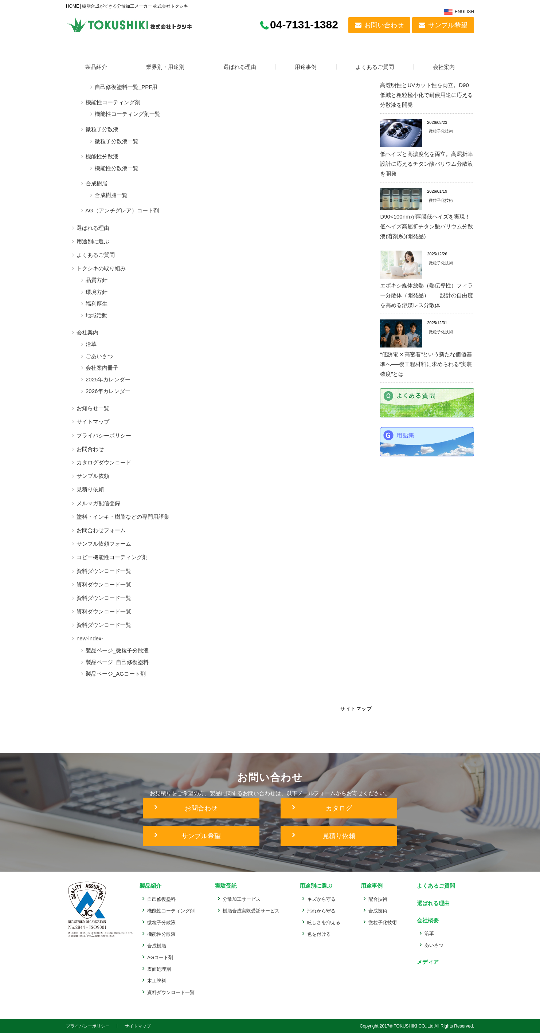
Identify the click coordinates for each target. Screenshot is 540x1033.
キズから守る (321, 899)
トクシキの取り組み (101, 268)
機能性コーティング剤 (113, 102)
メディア (427, 961)
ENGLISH (464, 11)
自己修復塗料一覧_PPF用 (126, 87)
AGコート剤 (160, 957)
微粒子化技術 (441, 131)
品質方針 (96, 280)
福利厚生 (96, 304)
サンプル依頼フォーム (104, 544)
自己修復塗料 (161, 899)
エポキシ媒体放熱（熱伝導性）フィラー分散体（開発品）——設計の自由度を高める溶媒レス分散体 (426, 295)
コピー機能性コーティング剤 (112, 557)
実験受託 (225, 886)
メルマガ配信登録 (98, 503)
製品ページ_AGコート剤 (116, 674)
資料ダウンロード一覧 (104, 571)
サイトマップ (93, 422)
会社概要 (427, 920)
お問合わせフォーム (101, 530)
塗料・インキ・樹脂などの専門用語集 (123, 517)
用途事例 (306, 67)
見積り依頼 (90, 489)
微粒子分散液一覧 (116, 141)
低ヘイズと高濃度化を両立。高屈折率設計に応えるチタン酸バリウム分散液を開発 (426, 164)
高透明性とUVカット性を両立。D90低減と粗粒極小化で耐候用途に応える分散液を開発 (426, 95)
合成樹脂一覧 (111, 195)
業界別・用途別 (165, 67)
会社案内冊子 (102, 368)
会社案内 (444, 67)
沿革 (91, 344)
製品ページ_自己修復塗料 (117, 662)
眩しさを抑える (323, 922)
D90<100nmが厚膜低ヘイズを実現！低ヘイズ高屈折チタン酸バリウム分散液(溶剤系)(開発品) (426, 226)
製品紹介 (96, 67)
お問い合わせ (384, 25)
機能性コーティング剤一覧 (127, 114)
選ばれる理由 (239, 67)
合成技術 (377, 910)
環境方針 (96, 292)
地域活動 (96, 315)
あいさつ (433, 944)
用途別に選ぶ (93, 241)
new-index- (90, 638)
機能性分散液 (102, 156)
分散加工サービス (242, 899)
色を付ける (319, 933)
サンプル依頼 (93, 476)
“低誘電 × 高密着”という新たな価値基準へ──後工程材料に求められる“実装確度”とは (426, 364)
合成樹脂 (96, 183)
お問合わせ (90, 449)
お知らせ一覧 (93, 408)
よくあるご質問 (375, 67)
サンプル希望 (447, 25)
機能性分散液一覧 (116, 168)
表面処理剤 (159, 968)
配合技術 (377, 899)
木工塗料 (156, 980)
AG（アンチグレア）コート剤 (122, 210)
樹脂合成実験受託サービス (251, 910)
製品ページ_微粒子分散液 (117, 650)
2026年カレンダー (108, 391)
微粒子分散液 (102, 129)
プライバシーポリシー (104, 435)
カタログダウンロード (104, 462)
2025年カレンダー (108, 379)
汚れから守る (321, 910)
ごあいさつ (99, 356)
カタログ (339, 808)
